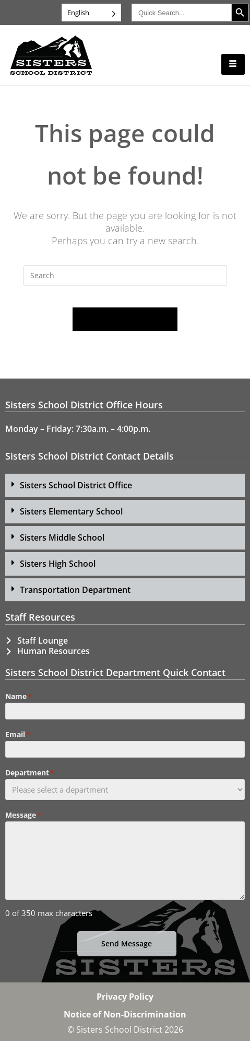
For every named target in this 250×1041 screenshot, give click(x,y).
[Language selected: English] (91, 12)
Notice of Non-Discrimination (125, 1014)
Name (18, 696)
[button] (125, 485)
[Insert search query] (125, 275)
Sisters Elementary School (71, 511)
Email (17, 734)
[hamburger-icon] (233, 64)
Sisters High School (58, 563)
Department (29, 773)
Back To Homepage (125, 319)
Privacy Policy (125, 996)
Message (23, 815)
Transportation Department (75, 590)
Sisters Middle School (62, 537)
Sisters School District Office (76, 485)
